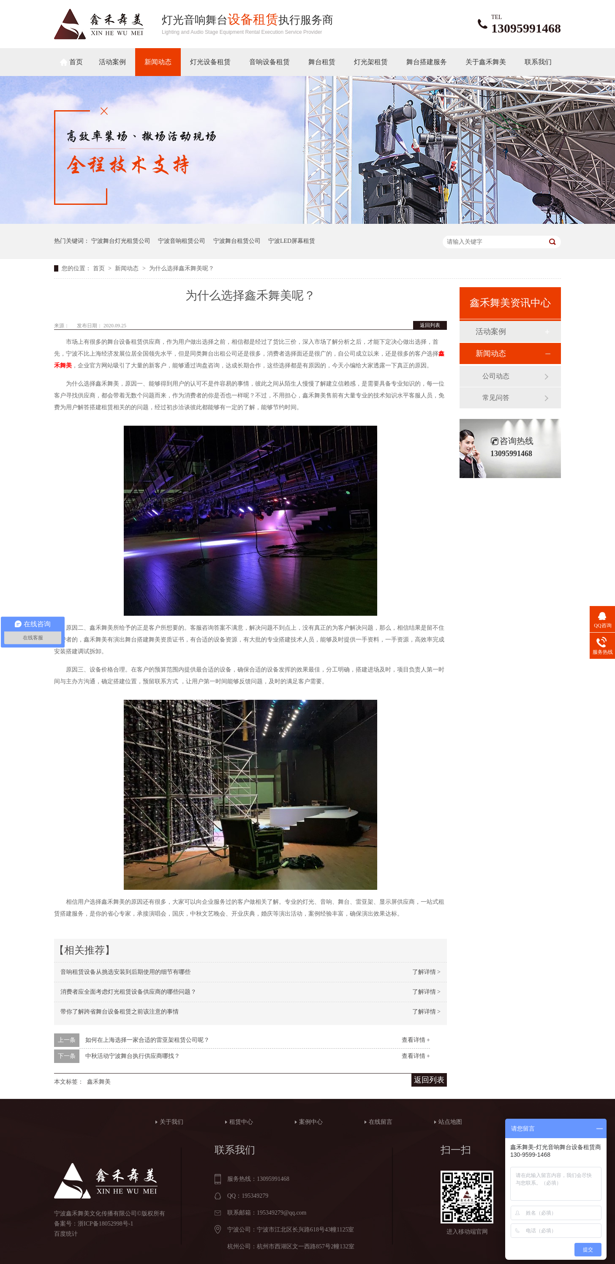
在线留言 (380, 1122)
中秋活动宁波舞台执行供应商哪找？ (132, 1056)
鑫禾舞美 (99, 1082)
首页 (76, 61)
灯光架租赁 (371, 61)
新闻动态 (157, 61)
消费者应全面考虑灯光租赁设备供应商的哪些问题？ (128, 992)
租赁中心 (241, 1122)
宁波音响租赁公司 (181, 241)
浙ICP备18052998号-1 (105, 1224)
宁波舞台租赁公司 (237, 241)
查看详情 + (416, 1040)
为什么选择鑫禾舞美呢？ (181, 268)
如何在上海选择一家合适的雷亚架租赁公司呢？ (147, 1040)
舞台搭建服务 (426, 61)
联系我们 (538, 61)
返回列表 (430, 325)
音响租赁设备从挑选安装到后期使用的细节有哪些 (125, 972)
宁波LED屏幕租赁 (291, 241)
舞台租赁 (321, 61)
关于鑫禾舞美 (485, 61)
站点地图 (450, 1122)
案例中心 (311, 1122)
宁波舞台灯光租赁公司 (120, 241)
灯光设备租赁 (210, 61)
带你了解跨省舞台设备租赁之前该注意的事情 (119, 1011)
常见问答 (495, 397)
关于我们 (171, 1122)
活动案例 (112, 61)
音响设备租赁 (269, 61)
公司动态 (495, 376)
